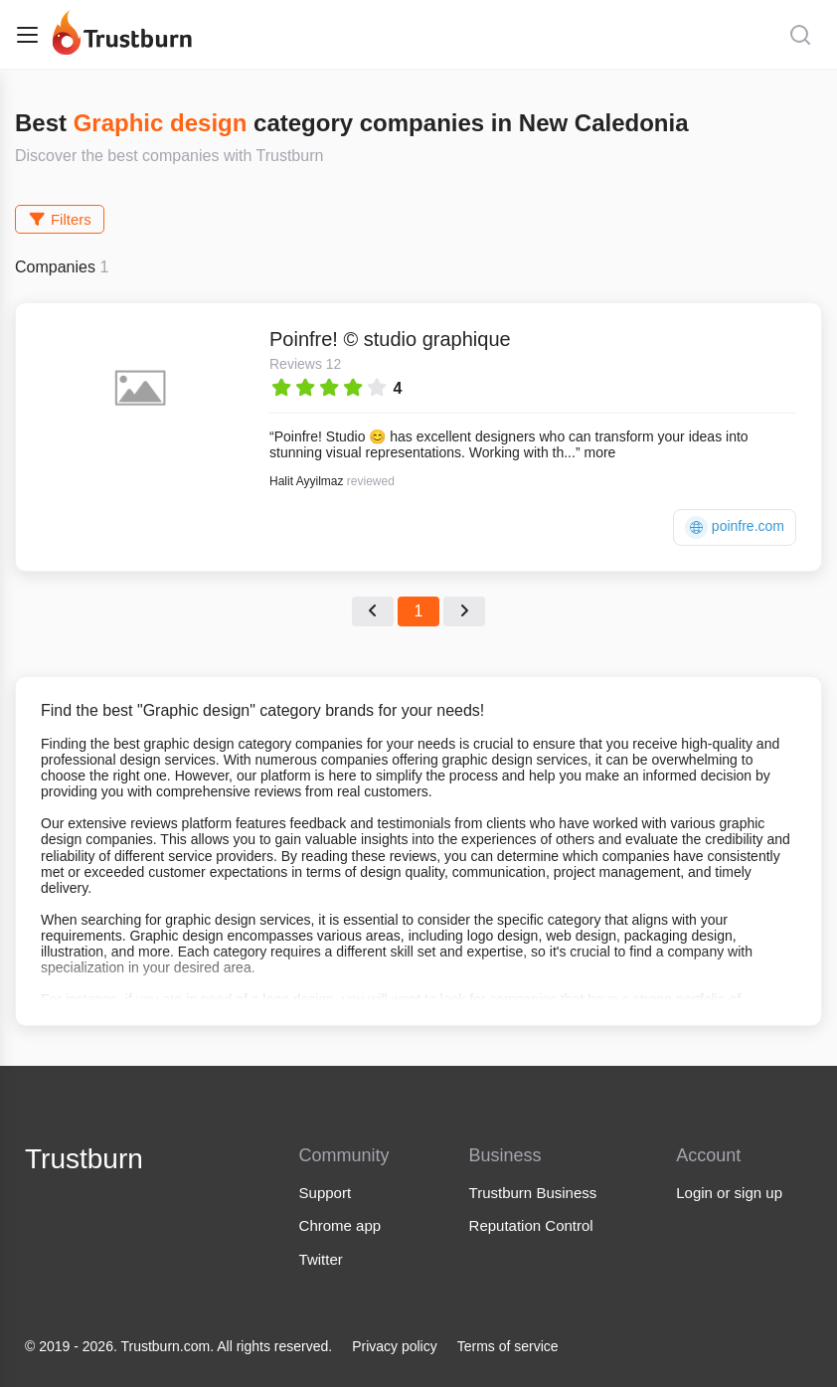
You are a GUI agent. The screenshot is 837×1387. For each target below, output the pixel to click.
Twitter (321, 1259)
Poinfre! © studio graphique (390, 339)
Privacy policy (394, 1346)
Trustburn (84, 1158)
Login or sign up (729, 1192)
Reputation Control (531, 1225)
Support (325, 1192)
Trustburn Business (533, 1192)
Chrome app (340, 1225)
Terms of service (508, 1346)
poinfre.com (734, 527)
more (599, 452)
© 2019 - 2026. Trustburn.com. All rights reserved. (178, 1346)
